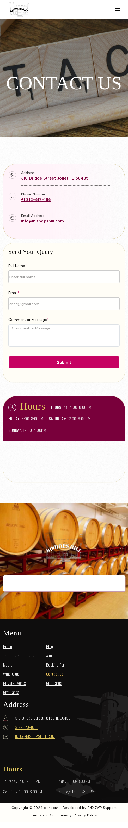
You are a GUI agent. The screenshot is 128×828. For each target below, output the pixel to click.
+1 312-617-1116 (36, 199)
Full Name (17, 266)
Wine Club (11, 674)
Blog (49, 647)
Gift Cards (11, 692)
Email (13, 292)
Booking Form (57, 665)
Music (8, 665)
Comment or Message (28, 319)
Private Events (14, 683)
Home (7, 647)
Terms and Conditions (49, 815)
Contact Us (55, 674)
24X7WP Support (101, 808)
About (50, 656)
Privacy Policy (85, 815)
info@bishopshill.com (42, 221)
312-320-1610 (26, 727)
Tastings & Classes (18, 656)
